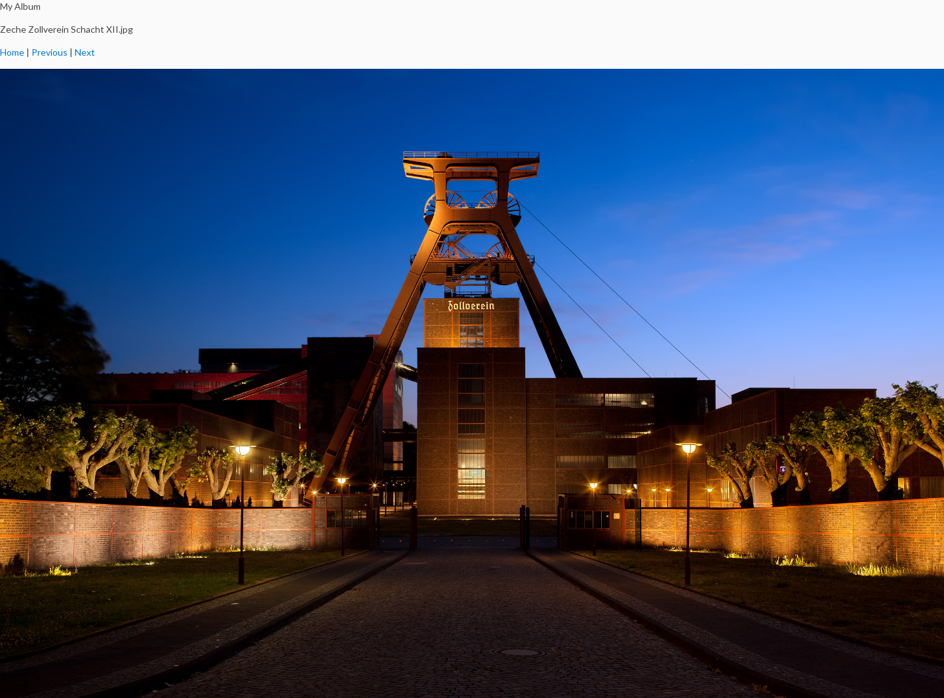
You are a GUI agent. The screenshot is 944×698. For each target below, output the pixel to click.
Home (12, 52)
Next (85, 52)
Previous (49, 52)
